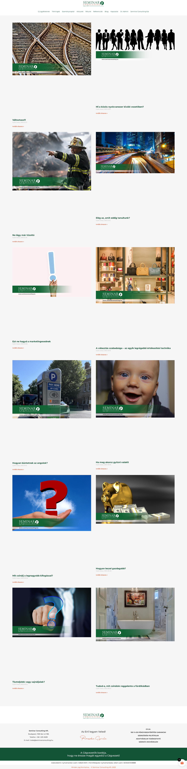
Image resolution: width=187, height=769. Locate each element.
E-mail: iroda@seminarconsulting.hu (38, 740)
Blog (106, 11)
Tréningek (56, 11)
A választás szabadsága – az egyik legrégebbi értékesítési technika (133, 348)
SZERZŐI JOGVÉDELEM (148, 741)
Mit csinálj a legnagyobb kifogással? (32, 575)
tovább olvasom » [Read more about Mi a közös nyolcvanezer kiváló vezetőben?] (101, 113)
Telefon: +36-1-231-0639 (39, 737)
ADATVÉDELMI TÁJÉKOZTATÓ (148, 738)
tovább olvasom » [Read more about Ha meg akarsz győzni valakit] (101, 469)
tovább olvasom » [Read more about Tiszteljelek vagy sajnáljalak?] (18, 688)
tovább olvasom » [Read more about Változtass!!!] (18, 126)
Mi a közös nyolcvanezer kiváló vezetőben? (120, 106)
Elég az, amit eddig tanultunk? (113, 218)
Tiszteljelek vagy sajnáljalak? (28, 682)
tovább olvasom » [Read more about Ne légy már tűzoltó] (18, 241)
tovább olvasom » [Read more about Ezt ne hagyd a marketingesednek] (18, 348)
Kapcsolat (114, 11)
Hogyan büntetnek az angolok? (30, 463)
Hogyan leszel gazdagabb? (111, 568)
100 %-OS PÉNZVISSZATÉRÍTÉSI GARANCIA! (148, 732)
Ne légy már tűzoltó (23, 235)
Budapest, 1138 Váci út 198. (38, 734)
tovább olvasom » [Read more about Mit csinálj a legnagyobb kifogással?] (18, 582)
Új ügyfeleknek (44, 11)
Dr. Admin (124, 11)
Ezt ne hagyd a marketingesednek (31, 341)
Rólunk (88, 11)
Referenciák (98, 11)
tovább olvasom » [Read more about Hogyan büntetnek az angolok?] (18, 469)
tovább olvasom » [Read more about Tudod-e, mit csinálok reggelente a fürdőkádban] (101, 692)
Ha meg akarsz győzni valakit (112, 462)
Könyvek (80, 11)
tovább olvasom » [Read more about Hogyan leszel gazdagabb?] (101, 575)
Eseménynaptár (68, 11)
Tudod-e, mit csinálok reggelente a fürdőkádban (123, 686)
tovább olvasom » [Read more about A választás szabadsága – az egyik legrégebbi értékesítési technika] (101, 354)
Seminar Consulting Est (139, 11)
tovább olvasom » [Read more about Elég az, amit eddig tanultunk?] (101, 224)
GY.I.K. (148, 729)
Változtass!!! (19, 120)
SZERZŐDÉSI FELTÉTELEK (148, 735)
